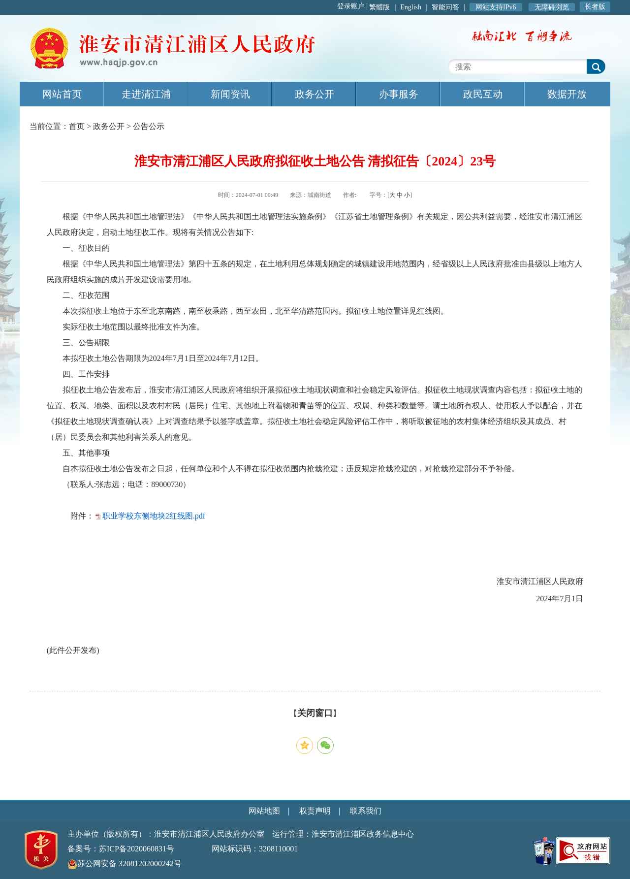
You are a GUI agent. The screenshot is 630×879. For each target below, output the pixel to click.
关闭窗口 (315, 713)
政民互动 (483, 94)
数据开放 (567, 94)
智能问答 (445, 7)
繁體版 (379, 7)
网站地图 (264, 811)
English (410, 7)
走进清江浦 (146, 94)
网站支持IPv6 (495, 7)
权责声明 (315, 811)
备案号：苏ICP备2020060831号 (120, 849)
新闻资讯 (230, 94)
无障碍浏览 (552, 7)
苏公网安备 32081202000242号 (124, 863)
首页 (77, 126)
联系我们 (365, 811)
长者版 (595, 6)
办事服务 (398, 94)
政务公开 (314, 94)
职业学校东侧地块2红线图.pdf (153, 516)
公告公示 (148, 126)
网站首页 (62, 94)
